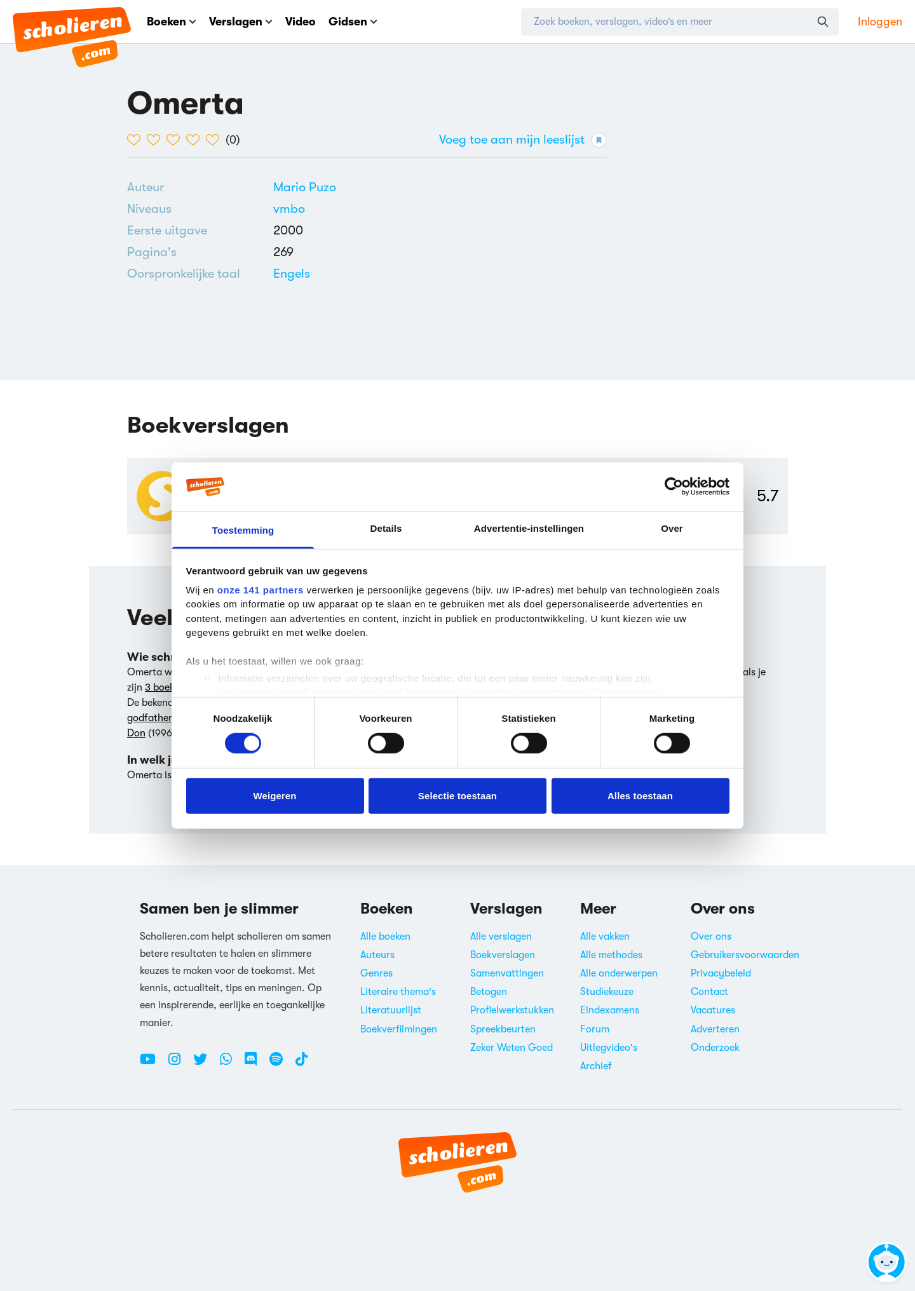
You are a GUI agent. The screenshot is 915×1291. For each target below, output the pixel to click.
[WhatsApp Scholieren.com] (230, 1064)
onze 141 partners (260, 590)
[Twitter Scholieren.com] (205, 1064)
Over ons (711, 936)
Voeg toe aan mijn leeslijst (523, 140)
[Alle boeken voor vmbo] (289, 208)
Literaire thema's (398, 991)
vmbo (289, 208)
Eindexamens (609, 1010)
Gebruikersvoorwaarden (745, 955)
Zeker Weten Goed (511, 1047)
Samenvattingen (507, 973)
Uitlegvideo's (608, 1047)
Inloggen (880, 21)
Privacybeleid (721, 973)
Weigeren (274, 795)
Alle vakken (605, 936)
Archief (596, 1066)
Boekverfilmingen (398, 1029)
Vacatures (713, 1010)
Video (300, 21)
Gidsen (353, 21)
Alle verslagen (501, 936)
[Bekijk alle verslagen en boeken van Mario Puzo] (304, 187)
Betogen (488, 991)
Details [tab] (386, 528)
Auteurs (377, 955)
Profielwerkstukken (512, 1010)
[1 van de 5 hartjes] (137, 139)
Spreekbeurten (503, 1029)
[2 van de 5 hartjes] (156, 139)
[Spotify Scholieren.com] (280, 1064)
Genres (376, 973)
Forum (594, 1029)
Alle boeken (385, 936)
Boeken (171, 21)
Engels (291, 273)
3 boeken (165, 687)
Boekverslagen (502, 955)
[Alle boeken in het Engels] (291, 273)
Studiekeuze (607, 991)
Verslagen (241, 21)
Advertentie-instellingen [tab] (529, 528)
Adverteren (715, 1029)
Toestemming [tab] (243, 530)
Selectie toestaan (457, 795)
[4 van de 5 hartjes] (196, 139)
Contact (709, 991)
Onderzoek (715, 1047)
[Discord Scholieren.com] (255, 1064)
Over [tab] (672, 528)
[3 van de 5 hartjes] (176, 139)
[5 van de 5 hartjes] (216, 139)
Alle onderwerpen (619, 973)
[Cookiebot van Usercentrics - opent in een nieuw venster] (673, 486)
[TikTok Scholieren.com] (301, 1064)
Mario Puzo (304, 187)
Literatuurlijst (390, 1010)
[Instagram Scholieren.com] (179, 1064)
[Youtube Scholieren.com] (152, 1064)
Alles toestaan (640, 795)
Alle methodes (611, 955)
